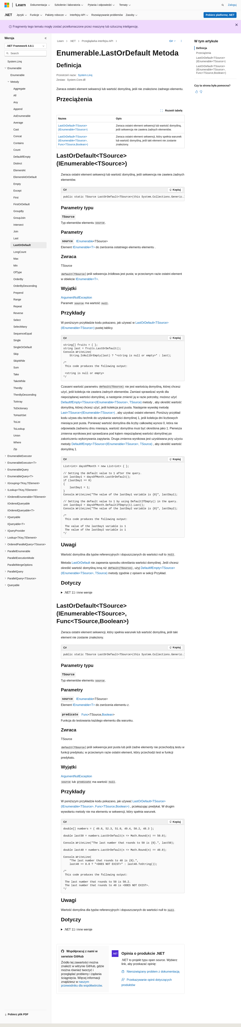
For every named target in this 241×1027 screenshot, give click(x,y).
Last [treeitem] (15, 238)
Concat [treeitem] (17, 136)
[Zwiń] (46, 38)
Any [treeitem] (15, 102)
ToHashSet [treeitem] (19, 415)
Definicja (201, 48)
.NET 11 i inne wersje (78, 592)
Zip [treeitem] (15, 449)
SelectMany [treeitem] (20, 326)
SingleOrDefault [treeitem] (22, 347)
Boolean (107, 714)
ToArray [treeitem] (17, 401)
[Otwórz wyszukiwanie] (222, 5)
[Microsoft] (6, 5)
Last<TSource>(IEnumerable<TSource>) (88, 412)
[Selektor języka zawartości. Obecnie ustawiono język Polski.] (12, 1021)
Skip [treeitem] (15, 353)
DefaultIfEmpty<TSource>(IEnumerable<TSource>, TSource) (101, 402)
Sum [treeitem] (16, 367)
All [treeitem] (14, 95)
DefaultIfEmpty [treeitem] (22, 156)
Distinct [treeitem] (17, 163)
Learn (60, 41)
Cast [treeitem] (16, 129)
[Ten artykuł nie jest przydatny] (201, 91)
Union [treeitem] (16, 435)
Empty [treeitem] (17, 183)
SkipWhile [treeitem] (19, 360)
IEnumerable (84, 241)
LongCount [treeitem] (19, 251)
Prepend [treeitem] (18, 292)
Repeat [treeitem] (17, 306)
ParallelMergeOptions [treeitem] (20, 564)
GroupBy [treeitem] (18, 211)
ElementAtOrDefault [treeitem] (25, 177)
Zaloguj (232, 4)
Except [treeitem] (17, 190)
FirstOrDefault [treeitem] (21, 204)
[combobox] (25, 46)
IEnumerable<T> (84, 247)
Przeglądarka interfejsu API (97, 41)
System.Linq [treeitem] (14, 61)
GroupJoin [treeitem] (19, 217)
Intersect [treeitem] (18, 224)
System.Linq (85, 75)
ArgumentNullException (76, 297)
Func (84, 714)
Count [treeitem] (16, 149)
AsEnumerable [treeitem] (22, 115)
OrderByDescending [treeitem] (25, 285)
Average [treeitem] (18, 122)
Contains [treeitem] (18, 143)
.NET (73, 41)
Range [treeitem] (17, 299)
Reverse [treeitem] (18, 313)
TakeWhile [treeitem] (19, 381)
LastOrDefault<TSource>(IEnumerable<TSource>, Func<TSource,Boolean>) (73, 140)
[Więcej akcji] (181, 41)
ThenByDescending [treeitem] (24, 394)
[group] (123, 197)
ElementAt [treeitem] (19, 170)
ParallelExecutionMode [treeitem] (20, 557)
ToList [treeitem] (16, 421)
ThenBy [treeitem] (17, 387)
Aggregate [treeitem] (19, 88)
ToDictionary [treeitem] (20, 408)
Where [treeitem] (17, 442)
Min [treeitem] (15, 265)
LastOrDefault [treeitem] (22, 245)
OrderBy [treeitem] (18, 279)
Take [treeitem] (16, 374)
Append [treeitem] (17, 109)
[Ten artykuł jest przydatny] (196, 91)
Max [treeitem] (15, 258)
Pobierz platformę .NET (220, 14)
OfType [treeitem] (17, 272)
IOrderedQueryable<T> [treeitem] (20, 510)
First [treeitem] (15, 197)
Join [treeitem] (15, 231)
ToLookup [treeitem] (19, 428)
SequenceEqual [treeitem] (22, 333)
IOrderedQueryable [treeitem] (18, 503)
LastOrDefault (81, 562)
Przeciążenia (203, 52)
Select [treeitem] (17, 319)
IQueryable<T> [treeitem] (16, 524)
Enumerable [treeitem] (17, 75)
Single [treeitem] (17, 340)
